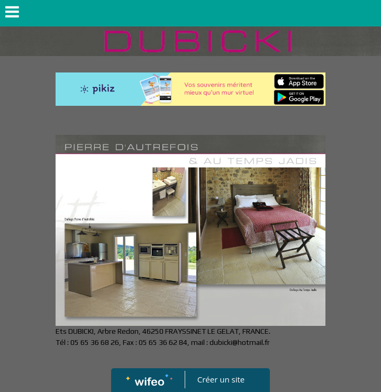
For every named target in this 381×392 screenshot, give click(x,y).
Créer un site (220, 379)
